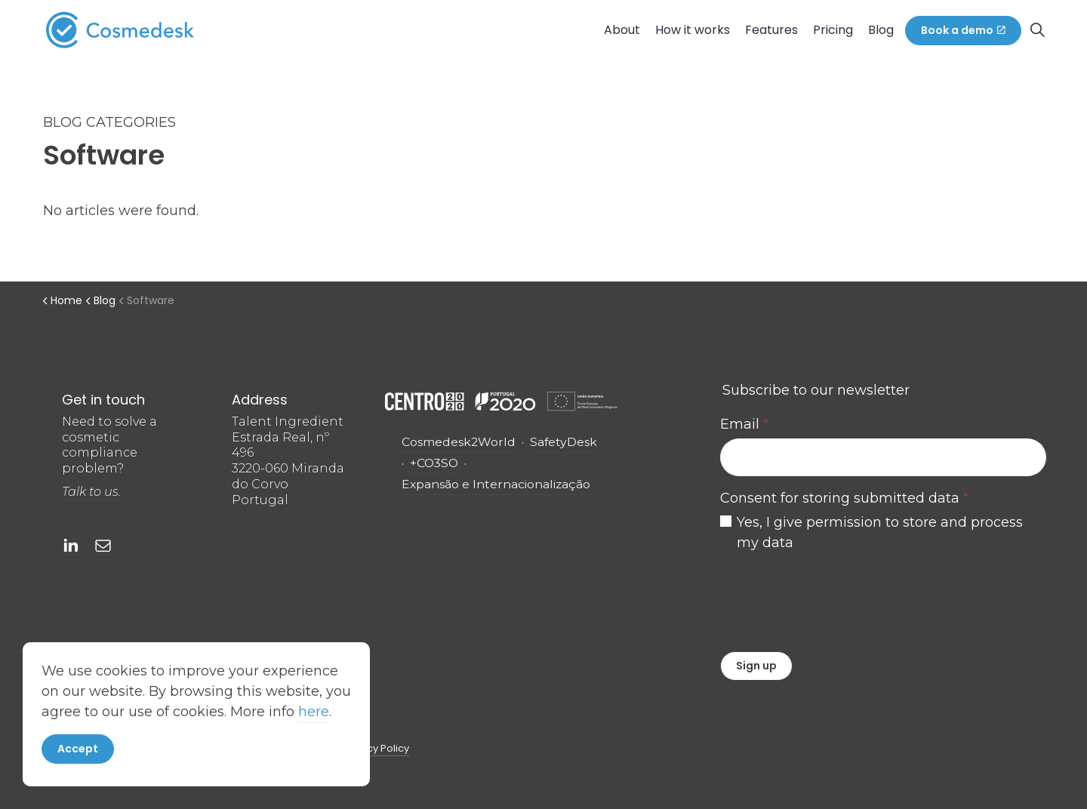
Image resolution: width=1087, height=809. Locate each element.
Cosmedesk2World (459, 442)
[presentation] (835, 598)
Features (771, 29)
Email (744, 424)
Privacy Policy (376, 748)
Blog (881, 29)
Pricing (833, 29)
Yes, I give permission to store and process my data (880, 532)
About (622, 29)
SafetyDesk (563, 442)
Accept (77, 753)
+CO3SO (434, 463)
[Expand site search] (1037, 30)
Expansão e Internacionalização (496, 484)
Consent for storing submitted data (844, 498)
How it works (692, 29)
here (313, 715)
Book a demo (963, 31)
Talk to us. (91, 491)
